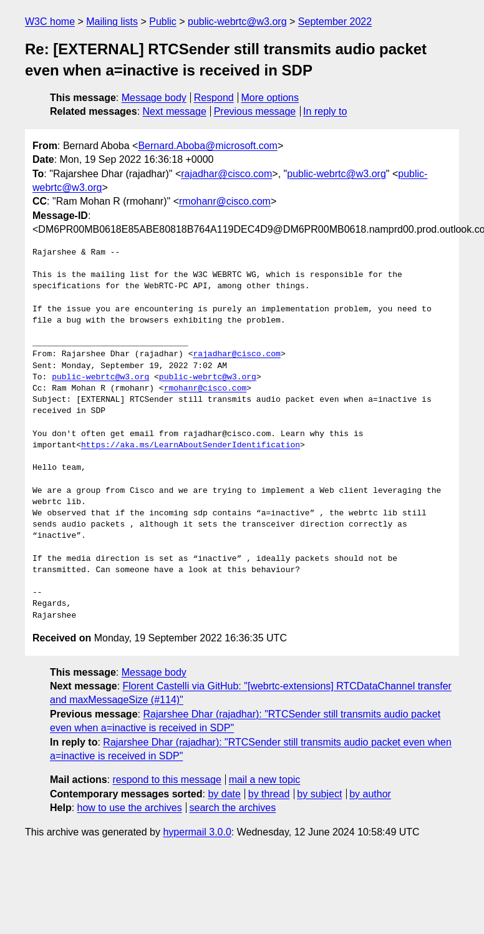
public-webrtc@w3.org (237, 21)
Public (163, 21)
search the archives (233, 807)
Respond (214, 97)
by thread (269, 794)
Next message (174, 111)
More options (270, 97)
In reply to (325, 111)
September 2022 (335, 21)
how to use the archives (129, 807)
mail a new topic (265, 779)
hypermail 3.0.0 (197, 832)
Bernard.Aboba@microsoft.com (207, 145)
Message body (154, 97)
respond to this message (166, 779)
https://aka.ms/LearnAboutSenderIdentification (190, 445)
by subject (319, 794)
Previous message (255, 111)
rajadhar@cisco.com (226, 173)
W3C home (50, 21)
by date (224, 794)
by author (370, 794)
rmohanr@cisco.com (225, 201)
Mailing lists (112, 21)
